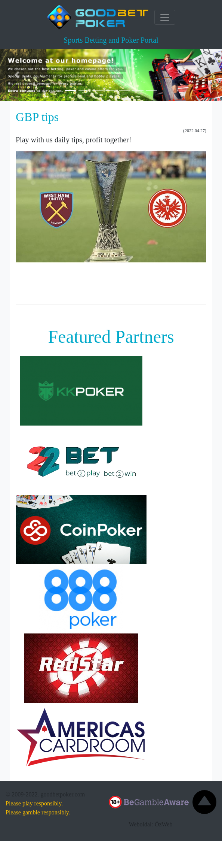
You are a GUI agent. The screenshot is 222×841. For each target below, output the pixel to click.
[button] (16, 75)
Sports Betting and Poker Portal (111, 40)
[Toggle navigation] (164, 17)
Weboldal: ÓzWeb (151, 824)
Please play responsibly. (34, 803)
